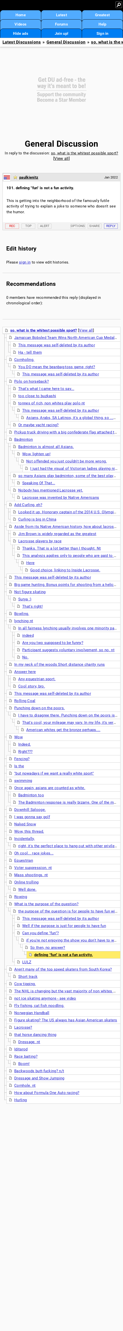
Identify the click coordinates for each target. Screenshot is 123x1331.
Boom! (24, 1063)
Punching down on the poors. (39, 708)
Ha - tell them (30, 352)
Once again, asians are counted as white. (49, 788)
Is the (19, 766)
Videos (20, 24)
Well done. (27, 889)
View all (61, 158)
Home (21, 15)
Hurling (20, 1100)
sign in (24, 262)
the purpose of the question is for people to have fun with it (70, 911)
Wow (18, 737)
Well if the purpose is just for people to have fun (64, 926)
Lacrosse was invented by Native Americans (60, 497)
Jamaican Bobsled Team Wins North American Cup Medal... (66, 337)
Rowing (20, 897)
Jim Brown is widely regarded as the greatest (57, 534)
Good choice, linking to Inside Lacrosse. (65, 570)
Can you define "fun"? (40, 933)
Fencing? (22, 759)
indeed (28, 635)
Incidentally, (24, 838)
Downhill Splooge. (30, 809)
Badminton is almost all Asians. (46, 447)
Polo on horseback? (31, 381)
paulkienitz (28, 177)
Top (28, 226)
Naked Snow (25, 824)
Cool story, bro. (31, 686)
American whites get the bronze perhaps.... (63, 730)
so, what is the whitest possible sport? (84, 153)
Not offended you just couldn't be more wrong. (66, 461)
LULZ (26, 962)
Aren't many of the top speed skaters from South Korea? (63, 969)
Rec (12, 226)
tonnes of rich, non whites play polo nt (51, 403)
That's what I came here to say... (46, 388)
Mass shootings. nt (31, 875)
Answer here (25, 672)
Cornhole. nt (25, 1085)
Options (78, 226)
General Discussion (66, 42)
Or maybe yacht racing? (38, 425)
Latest (61, 15)
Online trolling (26, 882)
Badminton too (31, 795)
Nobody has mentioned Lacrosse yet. (50, 490)
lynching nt (23, 621)
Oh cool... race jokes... (34, 853)
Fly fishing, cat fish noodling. (39, 1005)
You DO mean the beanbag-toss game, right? (56, 367)
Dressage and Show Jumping (39, 1078)
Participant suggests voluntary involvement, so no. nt (68, 650)
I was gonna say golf (32, 817)
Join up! (61, 33)
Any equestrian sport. (37, 679)
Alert (45, 226)
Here (30, 563)
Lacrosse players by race (40, 541)
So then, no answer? (47, 947)
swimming (23, 780)
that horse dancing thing (35, 1034)
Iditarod (21, 1049)
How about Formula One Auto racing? (46, 1092)
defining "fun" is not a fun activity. (63, 955)
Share (94, 226)
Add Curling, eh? (28, 505)
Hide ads (20, 33)
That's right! (32, 606)
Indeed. (24, 744)
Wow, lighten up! (36, 454)
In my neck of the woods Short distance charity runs (59, 664)
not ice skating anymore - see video (45, 998)
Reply (111, 226)
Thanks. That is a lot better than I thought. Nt (61, 548)
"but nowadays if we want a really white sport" (54, 773)
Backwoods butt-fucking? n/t (39, 1071)
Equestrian (23, 860)
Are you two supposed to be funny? (52, 642)
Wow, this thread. (29, 831)
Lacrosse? (23, 1027)
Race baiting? (26, 1056)
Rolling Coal (25, 701)
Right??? (25, 751)
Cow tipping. (25, 984)
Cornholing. (24, 359)
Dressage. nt (29, 1042)
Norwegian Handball (31, 1013)
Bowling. (21, 613)
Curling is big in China (37, 519)
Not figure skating (30, 592)
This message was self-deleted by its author (56, 345)
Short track (28, 976)
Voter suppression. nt (33, 867)
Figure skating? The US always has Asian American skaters (65, 1020)
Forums (61, 24)
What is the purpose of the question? (46, 904)
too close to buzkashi (37, 396)
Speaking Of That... (38, 483)
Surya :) (24, 599)
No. (25, 657)
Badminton (23, 439)
